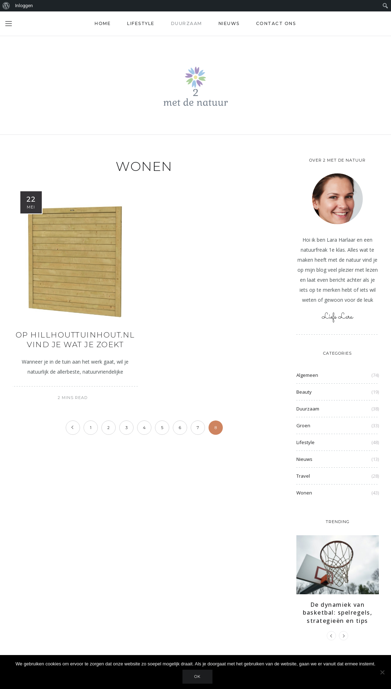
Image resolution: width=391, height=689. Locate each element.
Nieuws (229, 23)
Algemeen (307, 375)
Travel (303, 476)
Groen (303, 425)
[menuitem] (6, 5)
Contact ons (276, 23)
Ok (197, 676)
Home (103, 23)
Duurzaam (186, 23)
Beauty (304, 392)
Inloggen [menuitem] (24, 5)
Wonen (304, 492)
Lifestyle (141, 23)
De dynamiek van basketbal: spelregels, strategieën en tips (337, 613)
